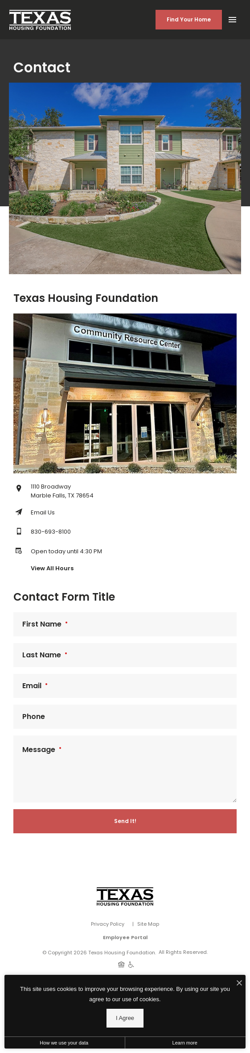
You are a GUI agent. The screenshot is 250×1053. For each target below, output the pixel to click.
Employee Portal (125, 937)
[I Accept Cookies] (239, 983)
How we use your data (64, 1042)
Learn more (184, 1042)
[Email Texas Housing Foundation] (34, 512)
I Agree (125, 1018)
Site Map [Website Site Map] (148, 924)
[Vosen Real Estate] (125, 896)
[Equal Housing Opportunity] (121, 964)
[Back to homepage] (40, 19)
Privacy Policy (107, 924)
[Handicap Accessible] (131, 964)
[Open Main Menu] (232, 18)
